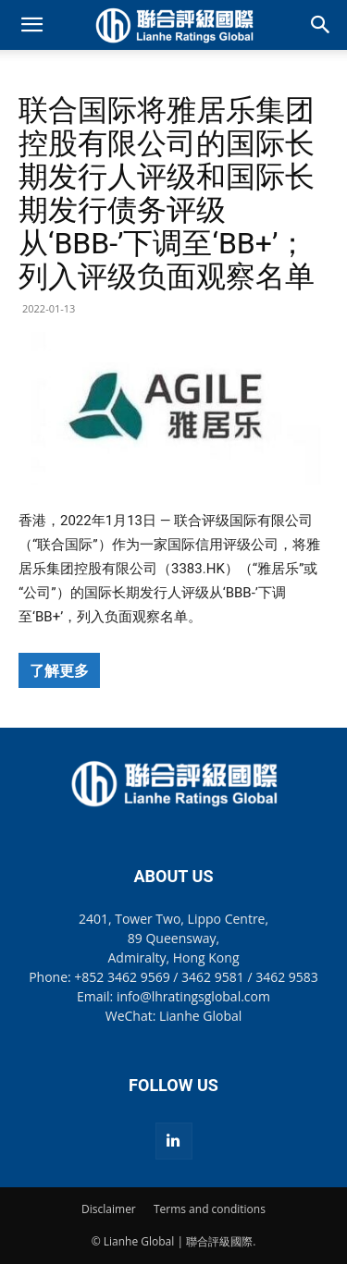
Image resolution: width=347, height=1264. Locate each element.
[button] (31, 25)
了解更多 (59, 670)
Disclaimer (108, 1209)
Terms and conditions (210, 1209)
